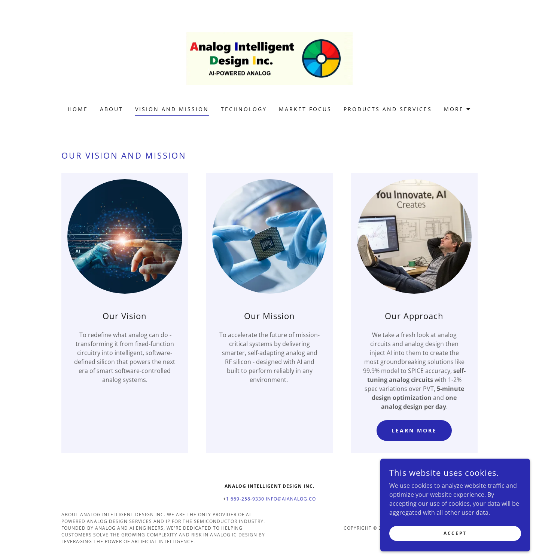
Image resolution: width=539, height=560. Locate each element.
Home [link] (78, 109)
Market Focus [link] (305, 109)
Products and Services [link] (388, 109)
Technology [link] (244, 109)
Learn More (414, 430)
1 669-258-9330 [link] (245, 499)
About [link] (111, 109)
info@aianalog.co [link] (291, 499)
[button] (457, 109)
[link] (269, 57)
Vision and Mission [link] (172, 109)
